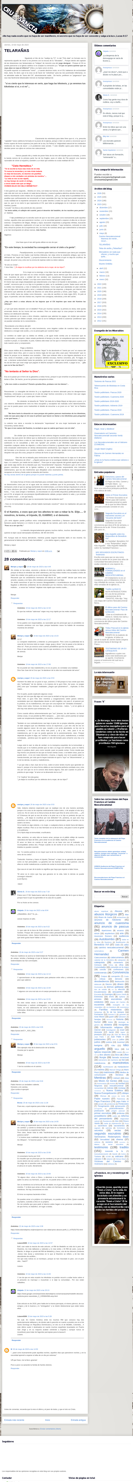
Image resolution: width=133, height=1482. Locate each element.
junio (101, 229)
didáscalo (97, 984)
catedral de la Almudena (104, 960)
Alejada (20, 910)
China (111, 965)
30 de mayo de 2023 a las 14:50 (25, 1349)
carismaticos (99, 951)
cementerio (118, 962)
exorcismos (124, 1007)
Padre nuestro (102, 1098)
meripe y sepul (23, 678)
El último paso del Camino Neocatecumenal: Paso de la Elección (116, 609)
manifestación (108, 1067)
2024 (99, 200)
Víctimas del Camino (107, 1161)
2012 (99, 321)
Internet (97, 1030)
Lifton (126, 1054)
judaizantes (100, 1039)
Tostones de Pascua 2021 (105, 381)
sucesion (122, 1142)
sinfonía (97, 1142)
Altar (127, 915)
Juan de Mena (120, 1035)
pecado (101, 1104)
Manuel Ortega (115, 1070)
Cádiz (117, 945)
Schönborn (121, 1128)
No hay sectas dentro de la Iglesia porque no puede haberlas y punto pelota (33, 475)
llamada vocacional (120, 1057)
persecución (120, 1106)
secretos (98, 1130)
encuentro (118, 992)
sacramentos (119, 1126)
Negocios (98, 1086)
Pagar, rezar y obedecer (104, 429)
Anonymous (107, 68)
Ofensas (103, 1096)
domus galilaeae (115, 987)
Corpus (104, 976)
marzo (102, 272)
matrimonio (109, 1072)
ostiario (114, 1096)
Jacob (111, 1032)
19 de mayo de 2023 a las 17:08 (38, 664)
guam (111, 1017)
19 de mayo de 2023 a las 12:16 (38, 608)
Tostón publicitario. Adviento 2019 (108, 405)
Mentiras (100, 1077)
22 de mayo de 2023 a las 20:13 (36, 1290)
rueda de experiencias (112, 1123)
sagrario (97, 1128)
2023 (99, 204)
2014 (99, 313)
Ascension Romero (103, 936)
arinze (96, 933)
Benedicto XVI (101, 944)
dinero (120, 984)
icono (110, 1022)
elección (121, 989)
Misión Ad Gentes (108, 1081)
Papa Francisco (102, 1101)
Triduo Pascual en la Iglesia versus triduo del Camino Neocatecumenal (116, 630)
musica (112, 1083)
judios (121, 1039)
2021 (99, 288)
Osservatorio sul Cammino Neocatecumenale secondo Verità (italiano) (108, 435)
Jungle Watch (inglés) (103, 449)
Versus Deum (121, 1159)
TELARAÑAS (104, 244)
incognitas (123, 1024)
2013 (99, 317)
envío (111, 997)
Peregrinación (103, 1106)
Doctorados (98, 987)
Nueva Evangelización (105, 1093)
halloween (122, 1017)
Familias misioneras (110, 1009)
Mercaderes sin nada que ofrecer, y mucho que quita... (109, 254)
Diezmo (108, 984)
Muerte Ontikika (105, 264)
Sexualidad (104, 1139)
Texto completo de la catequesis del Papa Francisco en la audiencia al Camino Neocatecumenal (109, 840)
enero (102, 279)
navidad (121, 1083)
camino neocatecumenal (111, 947)
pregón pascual (118, 1111)
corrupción (115, 976)
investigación (111, 1030)
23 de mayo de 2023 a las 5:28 (40, 1316)
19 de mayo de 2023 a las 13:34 (38, 988)
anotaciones (121, 917)
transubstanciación (101, 1154)
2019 (99, 295)
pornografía (98, 1108)
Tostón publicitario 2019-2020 (106, 401)
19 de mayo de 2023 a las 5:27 (31, 952)
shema (119, 1139)
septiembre (104, 218)
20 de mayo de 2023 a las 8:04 (36, 910)
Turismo (97, 1156)
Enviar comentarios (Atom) (50, 1429)
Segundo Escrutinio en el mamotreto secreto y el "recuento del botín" (115, 515)
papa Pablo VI (122, 1101)
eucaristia (99, 1004)
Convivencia (120, 972)
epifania (122, 997)
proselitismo (100, 1116)
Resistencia (107, 1121)
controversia (100, 972)
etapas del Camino (117, 1002)
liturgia (102, 1057)
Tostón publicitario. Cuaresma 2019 (109, 414)
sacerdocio (102, 1126)
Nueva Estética (114, 1090)
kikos (117, 1049)
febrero (102, 276)
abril (101, 268)
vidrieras (111, 1164)
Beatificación (120, 942)
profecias (121, 1113)
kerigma (98, 1045)
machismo (114, 1060)
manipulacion (123, 1067)
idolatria (108, 1024)
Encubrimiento (100, 992)
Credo (126, 976)
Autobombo (107, 939)
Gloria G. (21, 892)
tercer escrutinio (115, 1144)
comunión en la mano (119, 967)
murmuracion (102, 1083)
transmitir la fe (114, 1151)
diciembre (103, 207)
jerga (109, 1035)
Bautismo (108, 942)
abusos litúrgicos (105, 914)
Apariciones (106, 930)
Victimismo (98, 1164)
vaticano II (98, 1159)
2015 (99, 310)
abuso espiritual (101, 911)
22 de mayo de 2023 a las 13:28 (38, 1274)
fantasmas (98, 1012)
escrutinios (116, 999)
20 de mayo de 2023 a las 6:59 (38, 1063)
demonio (118, 979)
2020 (99, 291)
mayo (102, 233)
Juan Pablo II (117, 1037)
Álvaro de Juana (105, 917)
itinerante (98, 1032)
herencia (109, 1019)
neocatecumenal (116, 1086)
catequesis (122, 960)
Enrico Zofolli (121, 994)
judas (114, 1039)
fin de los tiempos (115, 1012)
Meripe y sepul (17, 567)
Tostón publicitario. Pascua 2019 (107, 410)
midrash (116, 1078)
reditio (114, 1116)
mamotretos (121, 1062)
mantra (100, 1069)
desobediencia (101, 981)
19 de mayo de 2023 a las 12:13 (38, 974)
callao (126, 945)
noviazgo (122, 1088)
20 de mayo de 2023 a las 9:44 (31, 1081)
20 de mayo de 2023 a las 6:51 (45, 1044)
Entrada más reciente (14, 1420)
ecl (113, 989)
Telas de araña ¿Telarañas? (110, 248)
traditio (124, 1147)
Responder (15, 598)
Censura (97, 965)
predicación (99, 1111)
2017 (99, 302)
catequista (99, 962)
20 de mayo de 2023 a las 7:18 (38, 892)
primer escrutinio (102, 1113)
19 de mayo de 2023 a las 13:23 (45, 636)
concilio (103, 969)
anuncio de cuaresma (111, 923)
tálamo (96, 1144)
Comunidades (100, 967)
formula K (112, 1014)
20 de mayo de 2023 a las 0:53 (42, 678)
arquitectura (110, 933)
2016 (99, 306)
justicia (109, 1042)
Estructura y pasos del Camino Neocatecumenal (116, 478)
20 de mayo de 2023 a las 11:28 (35, 1103)
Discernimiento (105, 260)
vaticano (119, 1156)
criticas (102, 979)
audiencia (124, 936)
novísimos (97, 1090)
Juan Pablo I (100, 1037)
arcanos (120, 930)
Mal (123, 1060)
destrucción (120, 981)
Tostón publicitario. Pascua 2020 (107, 392)
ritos (116, 1121)
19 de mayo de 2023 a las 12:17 (38, 619)
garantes (122, 1014)
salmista (109, 1128)
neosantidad (99, 1088)
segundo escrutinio (107, 1133)
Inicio (47, 1420)
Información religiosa (111, 1027)
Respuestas (18, 603)
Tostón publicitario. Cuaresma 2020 (109, 397)
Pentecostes (123, 1104)
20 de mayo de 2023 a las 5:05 (31, 1027)
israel (122, 1030)
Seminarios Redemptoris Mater (111, 1136)
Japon (122, 1032)
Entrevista (98, 997)
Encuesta (97, 994)
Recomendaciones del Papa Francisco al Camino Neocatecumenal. (109, 878)
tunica (123, 1154)
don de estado (100, 989)
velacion (110, 1159)
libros (117, 1055)
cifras (121, 965)
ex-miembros (111, 1007)
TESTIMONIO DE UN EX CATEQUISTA (116, 649)
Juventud (121, 1042)
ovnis (123, 1096)
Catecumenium (100, 957)
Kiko (113, 1045)
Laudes (119, 1052)
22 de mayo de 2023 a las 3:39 (31, 1226)
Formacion (98, 1014)
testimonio (101, 1147)
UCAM (108, 1157)
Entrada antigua (78, 1420)
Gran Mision (99, 1017)
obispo (125, 1093)
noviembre (104, 211)
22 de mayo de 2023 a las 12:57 (40, 1243)
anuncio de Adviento (107, 919)
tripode (114, 1154)
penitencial (111, 1104)
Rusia (127, 1123)
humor (97, 1022)
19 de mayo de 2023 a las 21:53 (38, 999)
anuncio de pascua (115, 926)
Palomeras (121, 1099)
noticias (110, 1088)
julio (101, 226)
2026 (99, 193)
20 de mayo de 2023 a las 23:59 (38, 1174)
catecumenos (117, 957)
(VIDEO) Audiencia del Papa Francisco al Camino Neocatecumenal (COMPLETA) (109, 867)
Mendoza (119, 1075)
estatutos (98, 1002)
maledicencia (99, 1063)
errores (97, 999)
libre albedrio (105, 1055)
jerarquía (98, 1034)
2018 (99, 299)
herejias (97, 1019)
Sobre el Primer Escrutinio (116, 495)
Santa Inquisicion (109, 150)
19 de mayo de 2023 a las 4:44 (39, 567)
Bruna (19, 1103)
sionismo (109, 1142)
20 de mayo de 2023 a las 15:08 (38, 1152)
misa (127, 1078)
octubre (102, 215)
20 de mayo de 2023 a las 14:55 (45, 1122)
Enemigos (109, 994)
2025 (99, 197)
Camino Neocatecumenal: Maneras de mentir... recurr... (110, 238)
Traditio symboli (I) (113, 589)
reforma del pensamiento (111, 1117)
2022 (99, 284)
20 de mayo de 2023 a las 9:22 (38, 927)
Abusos (118, 911)
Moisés (126, 1081)
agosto (102, 222)
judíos (97, 1042)
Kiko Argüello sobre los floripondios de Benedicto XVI (116, 536)
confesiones (118, 969)
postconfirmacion (116, 1108)
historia (119, 1019)
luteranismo (102, 1060)
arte (122, 933)
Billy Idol (106, 136)
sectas (117, 1130)
